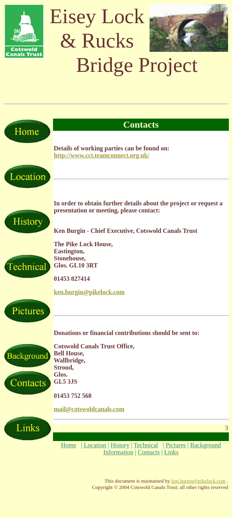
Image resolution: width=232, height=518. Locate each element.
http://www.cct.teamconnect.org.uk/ (102, 155)
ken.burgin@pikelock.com (198, 481)
